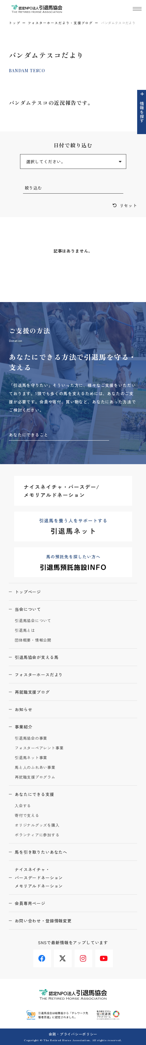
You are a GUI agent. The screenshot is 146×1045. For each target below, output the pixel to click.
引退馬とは (25, 630)
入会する (23, 805)
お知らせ (23, 709)
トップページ (28, 592)
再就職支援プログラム (35, 777)
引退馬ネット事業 (31, 757)
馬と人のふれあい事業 (35, 767)
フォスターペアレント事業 (39, 748)
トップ (14, 22)
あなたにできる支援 (34, 794)
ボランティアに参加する (37, 835)
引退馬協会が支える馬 (36, 657)
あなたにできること (28, 435)
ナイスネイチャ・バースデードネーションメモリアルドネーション (39, 877)
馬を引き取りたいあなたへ (41, 852)
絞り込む (33, 188)
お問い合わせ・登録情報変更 (43, 921)
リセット (128, 205)
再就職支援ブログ (32, 692)
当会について (28, 609)
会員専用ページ (30, 903)
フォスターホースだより (39, 675)
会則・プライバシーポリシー (73, 1033)
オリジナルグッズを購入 (37, 825)
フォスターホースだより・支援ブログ (60, 22)
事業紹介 (23, 727)
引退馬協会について (33, 620)
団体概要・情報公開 (33, 640)
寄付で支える (27, 815)
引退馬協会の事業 (31, 738)
